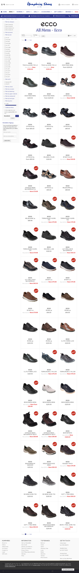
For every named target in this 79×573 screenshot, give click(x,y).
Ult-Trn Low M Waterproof (67, 249)
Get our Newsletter (26, 543)
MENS (11, 12)
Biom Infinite (67, 433)
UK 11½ (7, 63)
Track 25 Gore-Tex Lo (30, 65)
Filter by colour (9, 86)
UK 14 (6, 72)
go (17, 115)
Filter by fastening (9, 91)
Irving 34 (30, 341)
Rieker (42, 552)
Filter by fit (7, 79)
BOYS (28, 12)
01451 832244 (64, 560)
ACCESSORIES (45, 12)
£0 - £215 (6, 103)
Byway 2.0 (67, 279)
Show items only (9, 110)
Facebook (59, 15)
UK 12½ (7, 66)
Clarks (42, 544)
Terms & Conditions (26, 548)
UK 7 (6, 45)
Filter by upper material (11, 93)
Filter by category (9, 21)
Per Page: (36, 35)
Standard (7, 82)
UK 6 (7, 41)
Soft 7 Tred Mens (67, 494)
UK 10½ (7, 59)
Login (3, 552)
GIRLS (36, 12)
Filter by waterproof (10, 96)
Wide (6, 84)
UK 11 (7, 61)
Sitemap (23, 554)
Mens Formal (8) (8, 26)
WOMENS (19, 12)
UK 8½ (7, 51)
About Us (4, 543)
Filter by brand (9, 32)
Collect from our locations (39, 16)
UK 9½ (7, 55)
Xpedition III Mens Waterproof (49, 525)
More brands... (44, 557)
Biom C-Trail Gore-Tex (67, 525)
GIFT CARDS (58, 12)
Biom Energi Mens (49, 402)
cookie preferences (10, 566)
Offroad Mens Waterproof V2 (30, 188)
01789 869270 (64, 545)
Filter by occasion (9, 89)
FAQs (22, 555)
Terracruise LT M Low (67, 371)
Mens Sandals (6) (8, 29)
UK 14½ (7, 74)
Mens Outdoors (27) (9, 28)
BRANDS (68, 12)
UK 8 (7, 49)
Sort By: (27, 35)
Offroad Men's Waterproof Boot (30, 433)
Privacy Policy (25, 550)
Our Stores (4, 548)
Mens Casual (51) (8, 24)
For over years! (13, 16)
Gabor (42, 546)
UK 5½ (7, 39)
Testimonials (5, 546)
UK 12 (7, 65)
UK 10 (7, 57)
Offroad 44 (49, 188)
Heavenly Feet (44, 548)
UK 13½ (7, 70)
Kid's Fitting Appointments (28, 552)
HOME (5, 12)
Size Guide (24, 544)
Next (31, 40)
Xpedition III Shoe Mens (49, 464)
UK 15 (6, 76)
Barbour (43, 543)
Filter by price (8, 100)
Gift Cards (4, 554)
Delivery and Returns (26, 546)
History (4, 544)
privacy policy (36, 565)
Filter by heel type (9, 98)
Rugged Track (68, 463)
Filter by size (8, 34)
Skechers (43, 554)
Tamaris (43, 555)
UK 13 (6, 68)
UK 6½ (7, 43)
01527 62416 (64, 550)
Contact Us (5, 550)
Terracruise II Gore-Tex (49, 219)
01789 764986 (64, 555)
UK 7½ (7, 47)
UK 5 (6, 37)
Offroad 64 (67, 96)
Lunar (42, 550)
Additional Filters (9, 107)
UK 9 (7, 53)
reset (12, 118)
